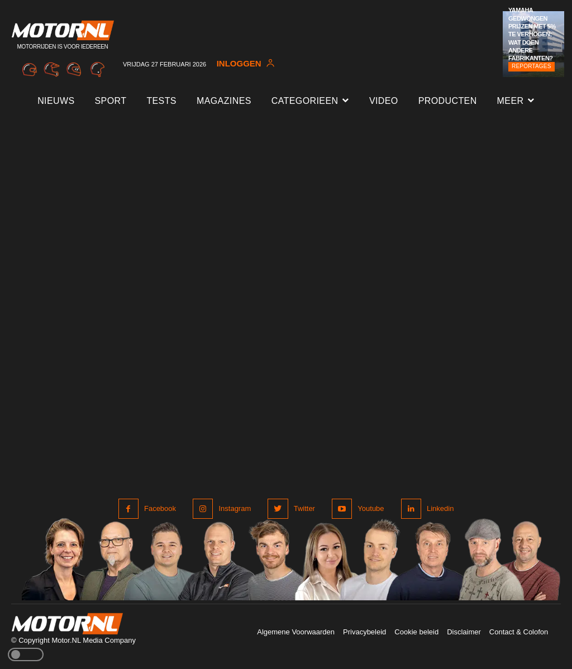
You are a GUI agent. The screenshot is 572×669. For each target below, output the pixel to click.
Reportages (531, 66)
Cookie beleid (416, 632)
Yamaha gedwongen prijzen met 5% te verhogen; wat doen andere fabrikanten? (532, 34)
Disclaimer (464, 632)
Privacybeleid (364, 632)
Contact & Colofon (519, 632)
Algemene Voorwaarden (296, 632)
